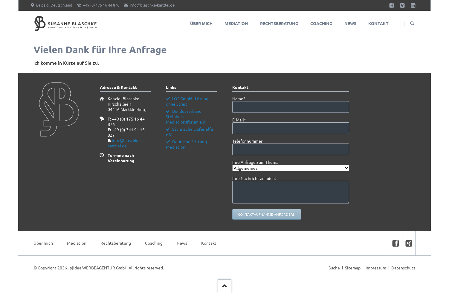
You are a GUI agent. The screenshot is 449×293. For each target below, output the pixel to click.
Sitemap (353, 267)
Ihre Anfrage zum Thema (255, 162)
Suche (334, 267)
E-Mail (242, 119)
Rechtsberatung (115, 243)
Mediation (76, 243)
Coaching (154, 243)
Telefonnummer (247, 141)
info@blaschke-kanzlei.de (124, 143)
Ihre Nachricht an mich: (254, 178)
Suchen (412, 24)
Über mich (43, 243)
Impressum (376, 267)
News (182, 243)
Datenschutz (403, 267)
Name (242, 98)
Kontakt (208, 243)
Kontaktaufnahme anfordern (267, 214)
